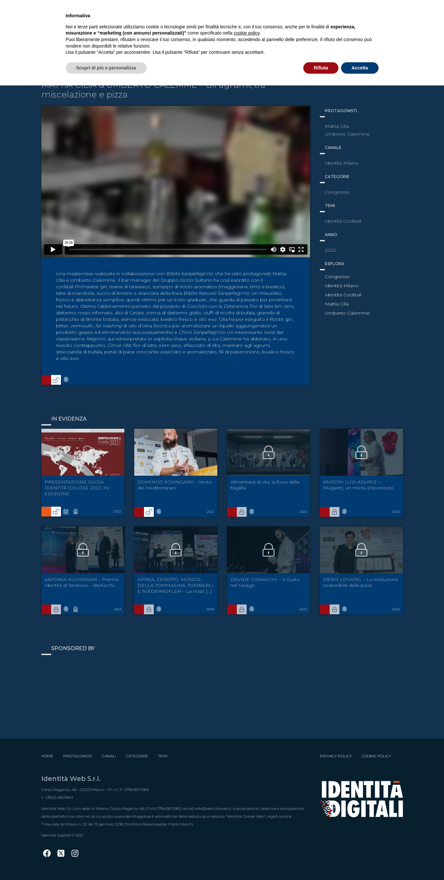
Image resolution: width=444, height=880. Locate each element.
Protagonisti (77, 755)
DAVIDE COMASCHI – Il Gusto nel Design (265, 582)
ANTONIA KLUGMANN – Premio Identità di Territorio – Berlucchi (82, 582)
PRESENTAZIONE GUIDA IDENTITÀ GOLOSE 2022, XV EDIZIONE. (77, 488)
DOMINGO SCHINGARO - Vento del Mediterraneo (174, 485)
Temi (162, 755)
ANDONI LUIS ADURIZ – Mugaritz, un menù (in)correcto (358, 485)
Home (47, 755)
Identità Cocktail (343, 295)
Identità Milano (342, 286)
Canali (109, 755)
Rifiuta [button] (321, 67)
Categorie (137, 755)
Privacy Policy (336, 755)
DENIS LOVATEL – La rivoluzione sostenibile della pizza (360, 582)
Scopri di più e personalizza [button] (106, 67)
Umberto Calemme (347, 313)
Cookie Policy (376, 755)
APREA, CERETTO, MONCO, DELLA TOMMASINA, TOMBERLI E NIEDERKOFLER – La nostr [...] (175, 585)
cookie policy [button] (246, 33)
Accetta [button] (359, 67)
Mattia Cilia (337, 304)
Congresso (337, 276)
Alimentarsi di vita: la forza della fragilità (264, 485)
